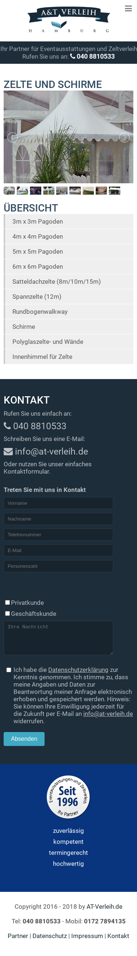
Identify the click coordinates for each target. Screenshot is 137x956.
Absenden (24, 744)
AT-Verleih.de (104, 912)
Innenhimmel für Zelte (42, 356)
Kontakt (118, 941)
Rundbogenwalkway (40, 311)
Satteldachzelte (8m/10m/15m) (56, 281)
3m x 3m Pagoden (37, 221)
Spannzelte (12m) (36, 296)
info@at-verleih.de (108, 719)
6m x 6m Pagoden (37, 266)
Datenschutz (50, 941)
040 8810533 (92, 56)
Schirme (23, 326)
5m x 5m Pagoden (37, 251)
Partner (18, 941)
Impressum (87, 941)
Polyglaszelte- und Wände (47, 341)
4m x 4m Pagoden (37, 236)
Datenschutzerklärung (78, 675)
